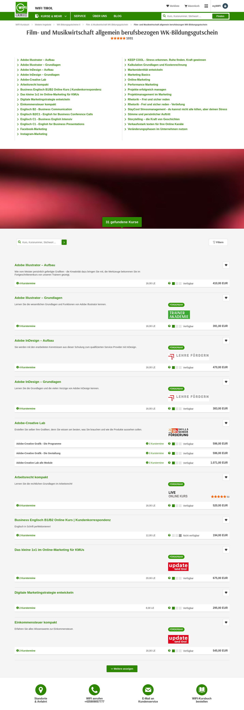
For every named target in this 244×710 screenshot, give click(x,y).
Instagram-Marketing (33, 134)
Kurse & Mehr (49, 16)
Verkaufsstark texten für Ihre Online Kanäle (156, 124)
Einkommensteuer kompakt (38, 104)
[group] (122, 38)
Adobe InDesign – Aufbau (37, 69)
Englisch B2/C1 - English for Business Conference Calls (56, 114)
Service (80, 16)
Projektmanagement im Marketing (150, 94)
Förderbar (176, 305)
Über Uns (100, 16)
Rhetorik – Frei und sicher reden (149, 99)
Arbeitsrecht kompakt (34, 84)
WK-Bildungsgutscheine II (68, 25)
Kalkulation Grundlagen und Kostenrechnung (157, 64)
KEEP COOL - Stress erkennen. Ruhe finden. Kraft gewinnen (167, 59)
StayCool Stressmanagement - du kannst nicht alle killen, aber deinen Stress (177, 109)
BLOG (118, 16)
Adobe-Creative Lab (33, 79)
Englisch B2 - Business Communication (46, 109)
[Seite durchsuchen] (195, 16)
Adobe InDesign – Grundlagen (40, 74)
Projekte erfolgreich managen (147, 89)
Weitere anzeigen (122, 667)
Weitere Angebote (43, 25)
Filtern (218, 242)
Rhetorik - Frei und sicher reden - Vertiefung (156, 104)
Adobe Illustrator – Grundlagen (40, 64)
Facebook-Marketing (33, 129)
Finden (220, 16)
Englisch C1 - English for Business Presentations (52, 124)
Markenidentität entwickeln (145, 69)
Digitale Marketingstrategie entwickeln (45, 99)
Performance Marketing (143, 84)
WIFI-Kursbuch (22, 25)
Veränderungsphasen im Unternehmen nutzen (157, 129)
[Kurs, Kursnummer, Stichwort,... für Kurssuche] (42, 242)
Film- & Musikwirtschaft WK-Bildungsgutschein (107, 25)
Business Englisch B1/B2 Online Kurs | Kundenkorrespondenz (60, 89)
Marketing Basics (139, 74)
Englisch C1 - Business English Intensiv (46, 119)
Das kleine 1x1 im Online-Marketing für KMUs (49, 94)
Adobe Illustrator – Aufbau (37, 59)
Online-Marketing (139, 79)
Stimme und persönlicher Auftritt (149, 114)
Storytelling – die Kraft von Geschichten (154, 119)
